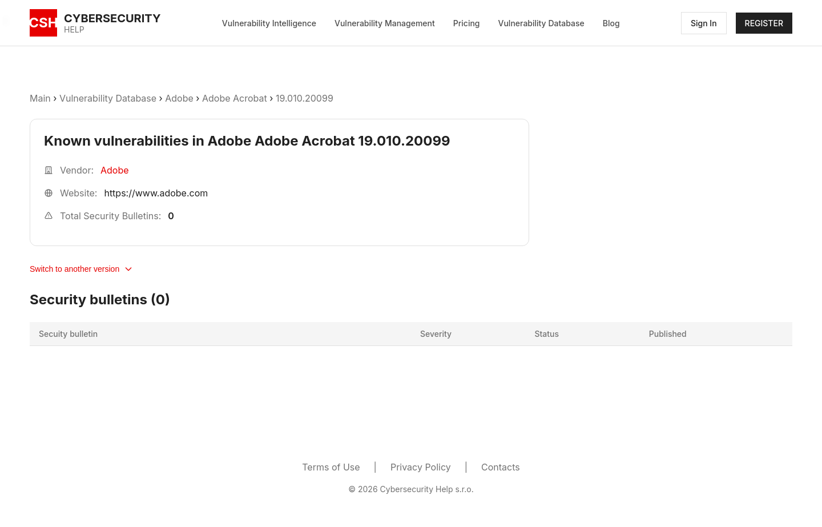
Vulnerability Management (385, 23)
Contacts (500, 467)
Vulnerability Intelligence (269, 23)
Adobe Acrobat (234, 98)
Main (40, 98)
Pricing (466, 23)
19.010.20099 (304, 98)
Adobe (179, 98)
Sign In (704, 23)
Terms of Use (331, 467)
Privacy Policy (420, 467)
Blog (611, 23)
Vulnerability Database (541, 23)
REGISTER (764, 23)
